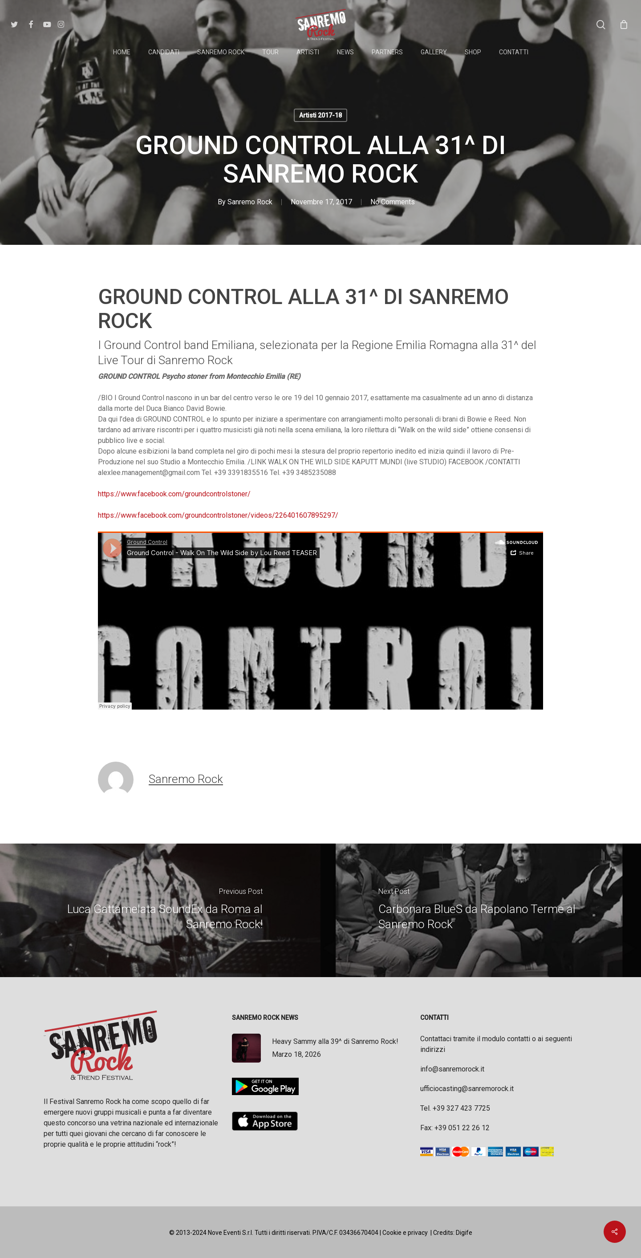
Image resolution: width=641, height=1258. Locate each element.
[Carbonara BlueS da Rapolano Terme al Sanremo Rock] (480, 910)
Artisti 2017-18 (320, 115)
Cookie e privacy (405, 1232)
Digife (464, 1232)
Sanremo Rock (249, 202)
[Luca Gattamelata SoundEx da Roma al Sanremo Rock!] (160, 910)
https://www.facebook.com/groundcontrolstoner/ (174, 494)
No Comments (392, 202)
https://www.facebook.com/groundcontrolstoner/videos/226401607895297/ (218, 515)
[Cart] (624, 24)
